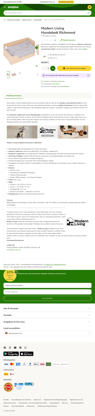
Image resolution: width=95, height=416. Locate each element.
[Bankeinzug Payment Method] (65, 364)
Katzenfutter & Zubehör (13, 20)
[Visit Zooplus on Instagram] (10, 347)
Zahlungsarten (54, 403)
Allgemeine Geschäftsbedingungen (55, 400)
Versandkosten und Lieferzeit (21, 400)
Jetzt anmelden (47, 298)
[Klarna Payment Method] (42, 365)
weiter (85, 49)
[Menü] (5, 7)
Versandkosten (64, 86)
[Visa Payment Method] (6, 365)
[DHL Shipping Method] (6, 375)
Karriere (6, 406)
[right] (36, 47)
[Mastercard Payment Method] (12, 365)
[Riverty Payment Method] (48, 365)
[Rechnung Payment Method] (55, 364)
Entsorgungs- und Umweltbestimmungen (33, 403)
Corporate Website (17, 406)
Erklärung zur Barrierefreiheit (47, 406)
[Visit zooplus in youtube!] (15, 347)
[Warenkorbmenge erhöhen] (52, 68)
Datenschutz (31, 406)
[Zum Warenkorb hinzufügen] (74, 68)
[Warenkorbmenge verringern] (43, 68)
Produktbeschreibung (13, 96)
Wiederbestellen (66, 2)
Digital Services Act (76, 400)
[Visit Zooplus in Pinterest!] (20, 347)
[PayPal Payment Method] (30, 365)
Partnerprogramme (77, 403)
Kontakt (6, 400)
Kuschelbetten (38, 20)
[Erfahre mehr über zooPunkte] (88, 75)
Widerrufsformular (9, 403)
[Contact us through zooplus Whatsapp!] (25, 347)
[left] (6, 47)
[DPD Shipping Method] (12, 375)
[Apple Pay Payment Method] (36, 365)
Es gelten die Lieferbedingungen (55, 265)
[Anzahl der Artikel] (48, 68)
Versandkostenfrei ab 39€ (12, 2)
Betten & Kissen (27, 20)
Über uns (65, 403)
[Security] (8, 387)
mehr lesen (61, 81)
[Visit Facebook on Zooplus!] (4, 347)
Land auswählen (11, 328)
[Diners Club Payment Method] (24, 365)
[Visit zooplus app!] (11, 356)
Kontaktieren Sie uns (47, 2)
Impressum (37, 400)
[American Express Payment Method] (18, 365)
